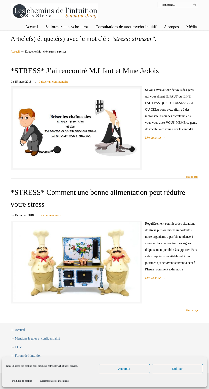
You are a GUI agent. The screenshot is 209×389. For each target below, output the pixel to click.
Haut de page (192, 179)
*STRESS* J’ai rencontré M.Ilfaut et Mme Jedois (85, 70)
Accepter (124, 368)
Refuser (177, 368)
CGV (18, 351)
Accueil (15, 51)
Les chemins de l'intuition (54, 10)
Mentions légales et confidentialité (37, 343)
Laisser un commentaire (53, 81)
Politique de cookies (22, 380)
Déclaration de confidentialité (54, 380)
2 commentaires (51, 217)
